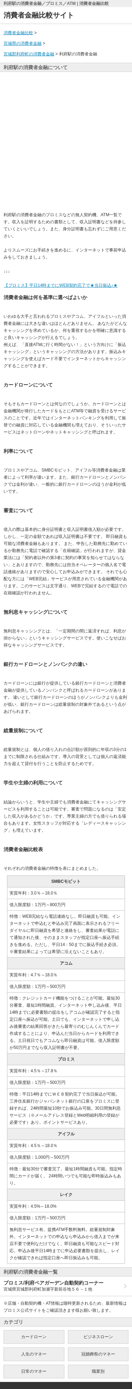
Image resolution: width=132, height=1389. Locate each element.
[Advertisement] (66, 141)
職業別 (98, 1371)
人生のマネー (33, 1354)
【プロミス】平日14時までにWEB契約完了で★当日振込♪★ (61, 285)
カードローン (33, 1336)
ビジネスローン (98, 1336)
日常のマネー (33, 1371)
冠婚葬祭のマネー (98, 1354)
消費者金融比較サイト (39, 15)
